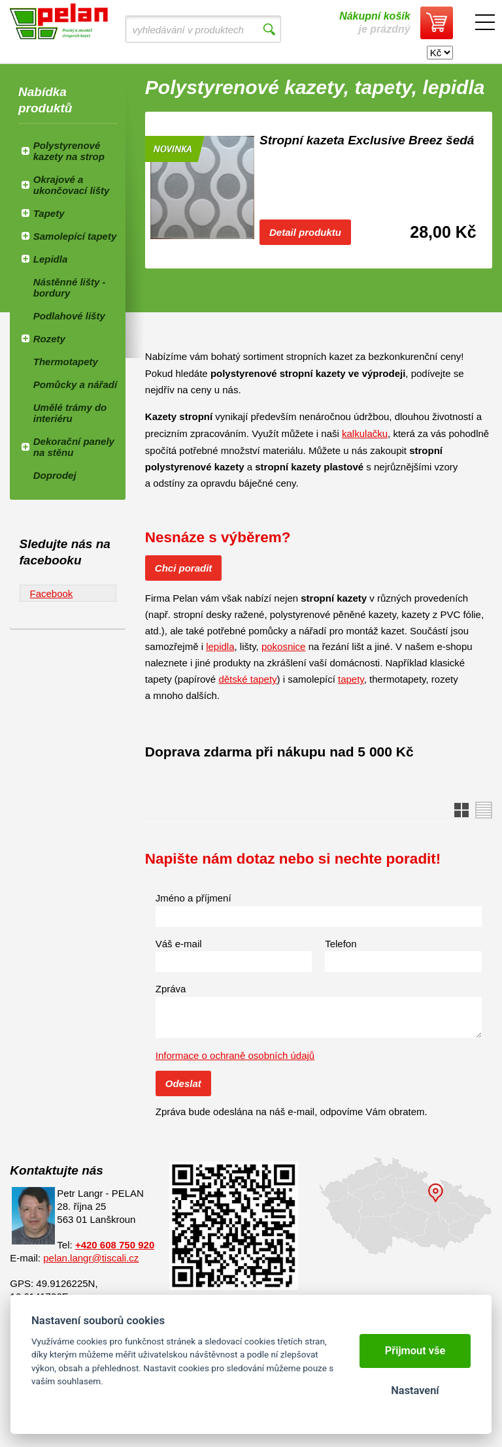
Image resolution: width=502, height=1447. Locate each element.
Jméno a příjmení (193, 897)
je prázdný (374, 22)
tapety (351, 679)
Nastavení (415, 1390)
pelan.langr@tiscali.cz (91, 1257)
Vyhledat (269, 29)
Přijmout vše (415, 1350)
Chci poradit (183, 568)
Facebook (51, 593)
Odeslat (183, 1083)
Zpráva (171, 988)
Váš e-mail (179, 943)
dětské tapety (247, 679)
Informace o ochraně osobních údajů (235, 1055)
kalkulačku (365, 433)
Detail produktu (305, 232)
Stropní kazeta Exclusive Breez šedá (366, 140)
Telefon (340, 943)
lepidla (220, 646)
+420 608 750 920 (114, 1244)
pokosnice (283, 646)
